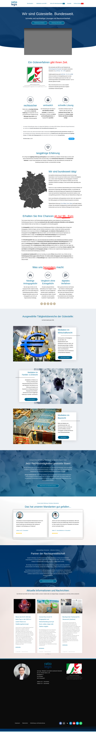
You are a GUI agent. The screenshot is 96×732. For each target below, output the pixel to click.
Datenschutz (25, 723)
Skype (71, 204)
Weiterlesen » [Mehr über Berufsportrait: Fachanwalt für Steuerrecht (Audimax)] (65, 645)
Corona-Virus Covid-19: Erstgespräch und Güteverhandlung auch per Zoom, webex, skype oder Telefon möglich (46, 622)
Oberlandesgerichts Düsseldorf (55, 69)
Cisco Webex (63, 204)
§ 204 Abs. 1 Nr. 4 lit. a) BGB (67, 74)
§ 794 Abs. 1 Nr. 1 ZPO (60, 71)
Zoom (68, 204)
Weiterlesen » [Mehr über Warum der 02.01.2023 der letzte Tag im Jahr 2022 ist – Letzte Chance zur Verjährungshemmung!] (18, 647)
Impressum (17, 723)
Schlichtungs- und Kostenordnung (37, 723)
